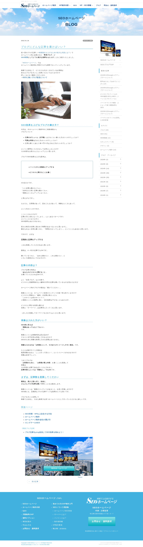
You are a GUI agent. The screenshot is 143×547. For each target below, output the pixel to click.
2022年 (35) (104, 177)
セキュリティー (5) (107, 142)
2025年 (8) (104, 164)
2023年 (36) (104, 173)
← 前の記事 (33, 481)
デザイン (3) (104, 146)
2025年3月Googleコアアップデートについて (109, 113)
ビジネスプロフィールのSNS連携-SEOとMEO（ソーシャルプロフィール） (109, 96)
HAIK (120, 544)
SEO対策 (24, 57)
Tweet (80, 477)
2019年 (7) (104, 191)
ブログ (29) (104, 130)
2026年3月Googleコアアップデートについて (109, 76)
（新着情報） (60, 528)
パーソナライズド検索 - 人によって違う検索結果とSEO (109, 105)
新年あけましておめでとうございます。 (110, 83)
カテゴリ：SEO (87, 40)
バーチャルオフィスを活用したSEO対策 (110, 119)
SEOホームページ (29, 63)
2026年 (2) (104, 159)
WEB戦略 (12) (105, 138)
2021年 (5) (104, 182)
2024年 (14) (104, 168)
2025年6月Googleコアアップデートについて (109, 89)
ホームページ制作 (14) (108, 150)
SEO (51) (103, 134)
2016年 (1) (104, 195)
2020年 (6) (104, 186)
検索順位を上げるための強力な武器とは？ (54, 52)
